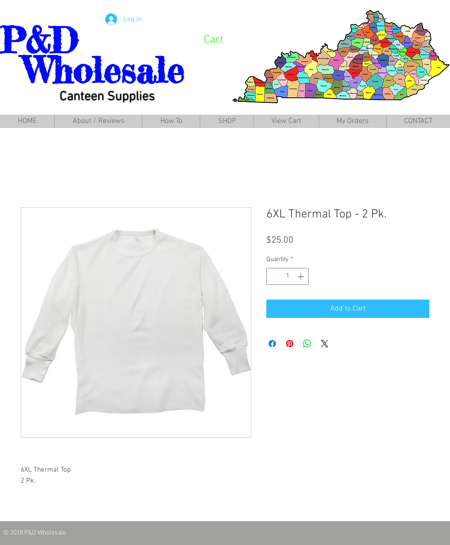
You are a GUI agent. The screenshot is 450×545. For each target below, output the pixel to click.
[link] (225, 39)
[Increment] (301, 276)
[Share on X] (324, 343)
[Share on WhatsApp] (307, 343)
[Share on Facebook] (272, 343)
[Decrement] (273, 276)
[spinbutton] (287, 276)
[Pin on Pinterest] (289, 343)
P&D (39, 40)
